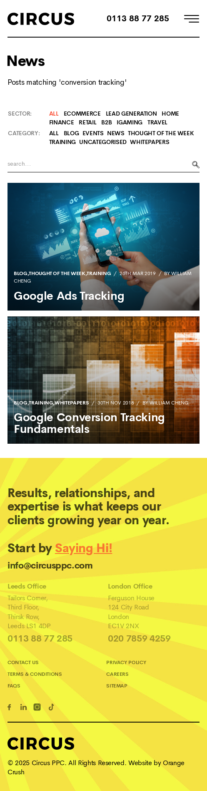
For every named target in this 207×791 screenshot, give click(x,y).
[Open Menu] (192, 20)
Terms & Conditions (34, 674)
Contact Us (23, 662)
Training (62, 142)
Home (170, 113)
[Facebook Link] (10, 708)
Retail (87, 122)
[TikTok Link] (52, 708)
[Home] (40, 19)
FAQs (13, 685)
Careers (117, 674)
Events (93, 133)
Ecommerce (82, 113)
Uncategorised (102, 142)
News (116, 133)
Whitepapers (149, 142)
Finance (61, 122)
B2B (106, 122)
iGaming (129, 122)
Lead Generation (131, 113)
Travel (157, 122)
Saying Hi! (83, 548)
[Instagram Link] (38, 708)
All (54, 113)
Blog (71, 133)
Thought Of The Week (161, 133)
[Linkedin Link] (24, 708)
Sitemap (116, 685)
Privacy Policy (126, 662)
